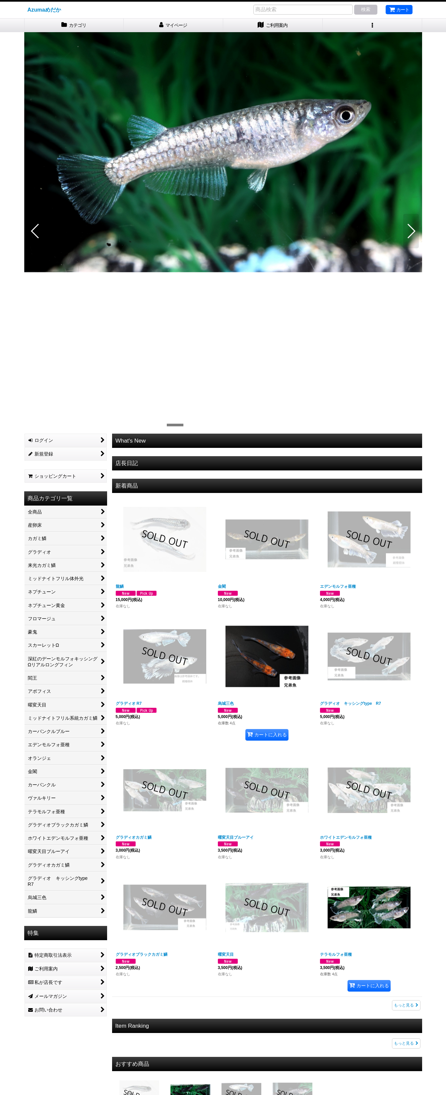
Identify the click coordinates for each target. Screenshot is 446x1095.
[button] (372, 25)
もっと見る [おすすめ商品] (406, 1036)
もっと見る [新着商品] (406, 870)
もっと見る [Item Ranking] (406, 908)
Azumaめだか (44, 10)
